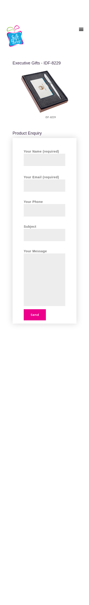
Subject (44, 230)
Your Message (44, 253)
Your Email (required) (44, 181)
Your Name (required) (44, 155)
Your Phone (44, 206)
